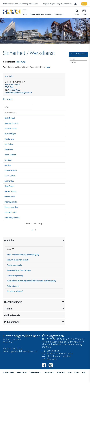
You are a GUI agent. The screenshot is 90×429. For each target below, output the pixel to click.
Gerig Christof (7, 121)
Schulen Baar (53, 404)
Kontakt (72, 59)
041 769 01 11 (14, 401)
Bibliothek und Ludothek (59, 409)
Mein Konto (22, 426)
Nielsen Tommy (7, 229)
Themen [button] (8, 362)
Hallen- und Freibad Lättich (60, 406)
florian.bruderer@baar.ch (48, 135)
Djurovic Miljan (7, 144)
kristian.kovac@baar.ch (47, 206)
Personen (73, 62)
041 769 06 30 (56, 327)
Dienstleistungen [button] (13, 355)
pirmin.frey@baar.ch (46, 163)
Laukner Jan (9, 213)
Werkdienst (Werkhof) (15, 345)
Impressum (49, 426)
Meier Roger (9, 221)
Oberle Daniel (7, 237)
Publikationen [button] (11, 375)
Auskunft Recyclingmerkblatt (17, 311)
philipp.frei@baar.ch (46, 156)
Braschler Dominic (7, 129)
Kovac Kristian (7, 207)
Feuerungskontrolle (14, 316)
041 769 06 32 (56, 316)
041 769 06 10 (56, 306)
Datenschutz (35, 426)
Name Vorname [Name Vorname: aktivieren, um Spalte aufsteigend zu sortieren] (7, 113)
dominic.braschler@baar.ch (48, 128)
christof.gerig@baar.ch (46, 120)
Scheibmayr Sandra (8, 267)
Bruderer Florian (7, 136)
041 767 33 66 (56, 345)
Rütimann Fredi (8, 260)
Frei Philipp (8, 156)
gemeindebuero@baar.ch (24, 404)
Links (76, 426)
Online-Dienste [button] (12, 368)
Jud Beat (7, 191)
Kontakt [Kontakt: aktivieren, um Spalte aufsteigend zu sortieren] (41, 115)
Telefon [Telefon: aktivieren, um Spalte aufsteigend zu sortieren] (54, 300)
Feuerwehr (52, 412)
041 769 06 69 (56, 311)
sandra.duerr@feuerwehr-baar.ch (51, 150)
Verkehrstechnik (13, 339)
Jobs (69, 426)
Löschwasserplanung (15, 327)
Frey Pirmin (8, 163)
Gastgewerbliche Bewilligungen (19, 321)
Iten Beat (7, 183)
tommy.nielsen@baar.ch (47, 228)
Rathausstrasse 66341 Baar (12, 85)
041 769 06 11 (14, 89)
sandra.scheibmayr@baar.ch (49, 266)
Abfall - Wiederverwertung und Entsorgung (23, 306)
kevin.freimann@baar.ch (47, 198)
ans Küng (21, 61)
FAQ (84, 426)
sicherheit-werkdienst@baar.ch (18, 92)
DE (83, 4)
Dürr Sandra (9, 150)
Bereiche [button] (9, 291)
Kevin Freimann (8, 199)
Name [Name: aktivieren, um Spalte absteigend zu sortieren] (9, 300)
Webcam (61, 426)
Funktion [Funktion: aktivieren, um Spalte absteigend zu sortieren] (20, 115)
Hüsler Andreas (7, 176)
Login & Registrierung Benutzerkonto (57, 4)
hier (48, 67)
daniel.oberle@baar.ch (47, 236)
